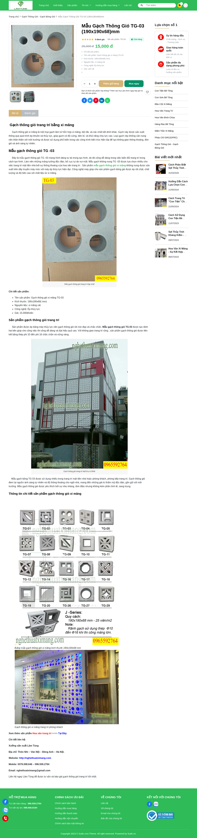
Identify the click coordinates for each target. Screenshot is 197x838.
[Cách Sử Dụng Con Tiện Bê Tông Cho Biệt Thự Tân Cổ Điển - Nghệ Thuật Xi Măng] (161, 219)
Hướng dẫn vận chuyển (66, 818)
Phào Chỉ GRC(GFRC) (166, 137)
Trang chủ (44, 5)
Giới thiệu (58, 5)
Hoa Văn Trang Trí (164, 110)
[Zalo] (5, 810)
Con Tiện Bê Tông (164, 90)
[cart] (179, 5)
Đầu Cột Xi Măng (163, 104)
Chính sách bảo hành (65, 803)
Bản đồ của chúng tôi (111, 818)
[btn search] (142, 5)
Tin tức (86, 5)
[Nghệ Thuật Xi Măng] (5, 802)
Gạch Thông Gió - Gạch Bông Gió (166, 146)
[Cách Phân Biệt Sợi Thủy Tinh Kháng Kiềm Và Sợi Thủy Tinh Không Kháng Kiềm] (161, 169)
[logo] (21, 5)
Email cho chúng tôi (110, 813)
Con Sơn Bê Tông (164, 97)
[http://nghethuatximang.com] (37, 758)
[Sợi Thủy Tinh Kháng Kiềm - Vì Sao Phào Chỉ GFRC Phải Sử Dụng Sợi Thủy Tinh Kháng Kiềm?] (161, 236)
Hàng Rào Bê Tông (164, 124)
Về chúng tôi (107, 808)
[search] (157, 5)
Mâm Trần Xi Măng (164, 131)
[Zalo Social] (156, 804)
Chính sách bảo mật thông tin (69, 823)
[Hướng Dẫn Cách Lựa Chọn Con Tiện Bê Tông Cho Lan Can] (161, 186)
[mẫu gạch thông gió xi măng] (110, 165)
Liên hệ (128, 5)
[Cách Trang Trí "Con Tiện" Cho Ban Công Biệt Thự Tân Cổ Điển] (161, 203)
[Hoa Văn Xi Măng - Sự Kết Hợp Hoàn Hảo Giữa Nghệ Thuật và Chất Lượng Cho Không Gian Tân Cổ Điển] (161, 253)
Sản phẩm (72, 5)
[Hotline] (5, 818)
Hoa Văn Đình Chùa (165, 117)
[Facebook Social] (149, 804)
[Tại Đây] (62, 733)
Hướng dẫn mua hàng (108, 5)
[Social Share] (84, 100)
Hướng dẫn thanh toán (66, 813)
